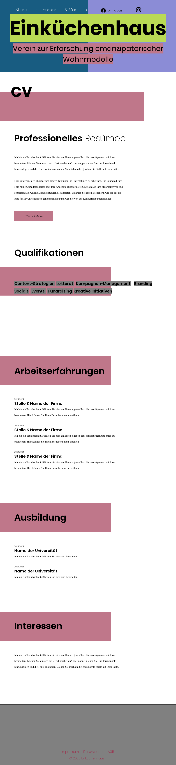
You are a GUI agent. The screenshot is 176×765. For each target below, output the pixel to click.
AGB (111, 751)
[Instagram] (138, 9)
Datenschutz (93, 751)
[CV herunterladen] (33, 216)
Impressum (70, 751)
